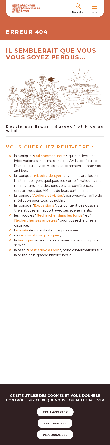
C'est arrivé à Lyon (43, 250)
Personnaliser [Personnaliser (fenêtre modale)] (55, 434)
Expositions (44, 205)
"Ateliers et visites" (48, 195)
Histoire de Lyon (48, 176)
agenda (22, 230)
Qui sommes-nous (49, 156)
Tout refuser (55, 423)
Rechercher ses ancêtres (35, 220)
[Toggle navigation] (94, 6)
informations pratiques (40, 235)
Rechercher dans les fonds (60, 215)
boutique (25, 240)
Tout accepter (55, 412)
